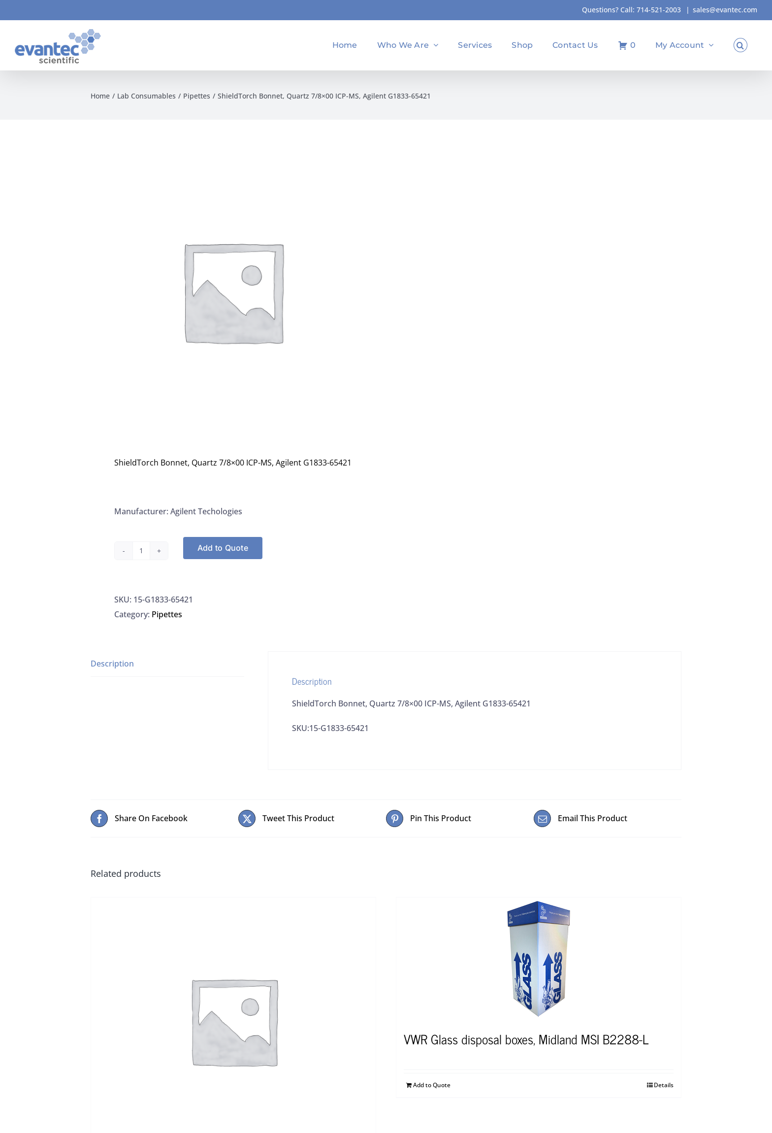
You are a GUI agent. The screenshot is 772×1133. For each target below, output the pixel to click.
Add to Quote (222, 548)
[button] (740, 45)
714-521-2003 (659, 9)
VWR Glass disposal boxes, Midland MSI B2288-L (526, 1038)
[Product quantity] (141, 551)
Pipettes (167, 614)
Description (112, 663)
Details (664, 1085)
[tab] (167, 663)
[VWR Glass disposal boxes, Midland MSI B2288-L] (538, 959)
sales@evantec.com (725, 9)
